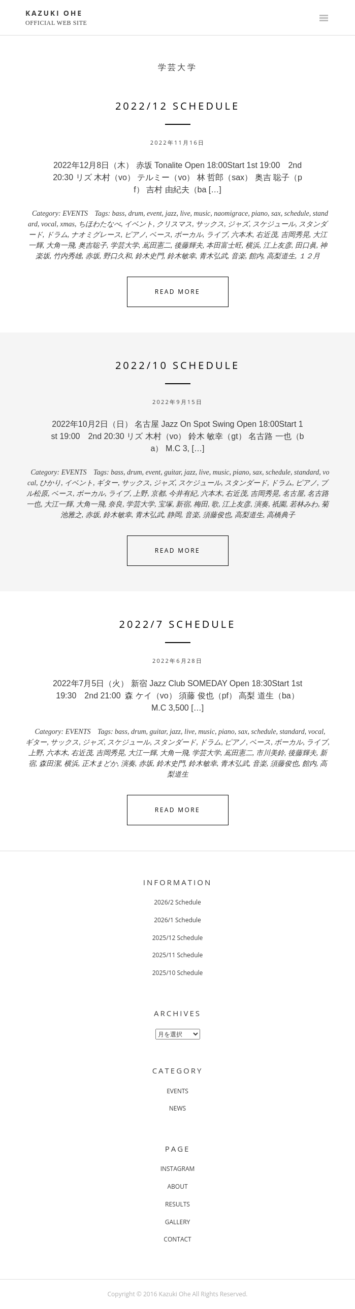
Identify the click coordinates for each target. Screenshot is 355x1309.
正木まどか (99, 763)
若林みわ (303, 504)
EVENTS (75, 213)
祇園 (279, 504)
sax (276, 213)
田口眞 (305, 245)
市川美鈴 (270, 753)
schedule (296, 213)
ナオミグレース (96, 235)
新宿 (183, 504)
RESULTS (177, 1204)
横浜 (252, 245)
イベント (138, 224)
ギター (107, 483)
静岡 (174, 515)
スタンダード (245, 483)
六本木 (241, 235)
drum (136, 213)
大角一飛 (60, 245)
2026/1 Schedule (177, 920)
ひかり (50, 483)
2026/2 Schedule (177, 902)
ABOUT (177, 1186)
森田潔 (49, 763)
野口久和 (117, 256)
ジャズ (238, 224)
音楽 (238, 256)
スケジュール (273, 224)
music (202, 213)
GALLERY (177, 1222)
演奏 (261, 504)
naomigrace (231, 213)
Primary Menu (323, 19)
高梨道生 (281, 256)
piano (259, 213)
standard (306, 472)
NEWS (177, 1108)
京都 (158, 493)
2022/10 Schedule (177, 365)
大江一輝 (58, 504)
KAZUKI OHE (54, 13)
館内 (256, 256)
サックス (210, 224)
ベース (160, 235)
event (154, 213)
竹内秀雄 (67, 256)
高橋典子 (281, 515)
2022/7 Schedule (177, 624)
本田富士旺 (224, 245)
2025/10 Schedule (177, 972)
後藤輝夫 (188, 245)
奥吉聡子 (92, 245)
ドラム (57, 235)
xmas (67, 224)
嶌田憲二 (156, 245)
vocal (48, 224)
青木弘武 (213, 256)
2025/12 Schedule (177, 937)
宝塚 (165, 504)
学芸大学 (124, 245)
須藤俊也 (217, 515)
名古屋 (293, 493)
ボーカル (188, 235)
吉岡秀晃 (295, 235)
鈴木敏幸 (181, 256)
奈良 (115, 504)
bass (118, 213)
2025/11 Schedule (177, 955)
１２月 (309, 256)
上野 (140, 493)
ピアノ (135, 235)
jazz (171, 213)
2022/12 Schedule (177, 106)
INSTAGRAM (177, 1168)
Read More (177, 291)
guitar (172, 472)
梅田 (200, 504)
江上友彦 (277, 245)
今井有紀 (183, 493)
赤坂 (92, 256)
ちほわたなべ (99, 224)
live (185, 213)
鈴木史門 (149, 256)
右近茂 (266, 235)
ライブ (217, 235)
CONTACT (177, 1239)
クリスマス (174, 224)
